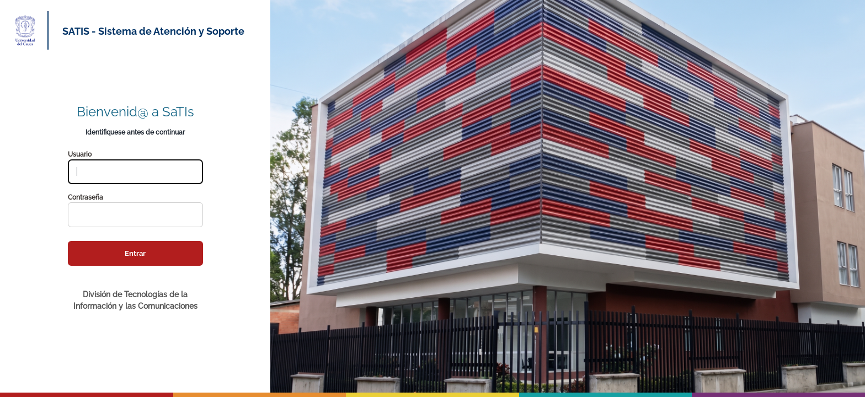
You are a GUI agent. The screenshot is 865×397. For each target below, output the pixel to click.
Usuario (80, 154)
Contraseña (85, 197)
